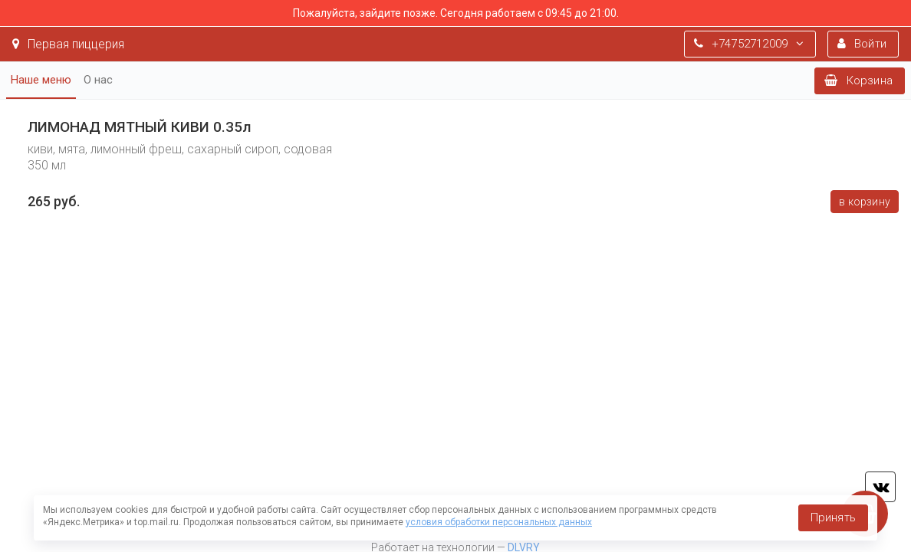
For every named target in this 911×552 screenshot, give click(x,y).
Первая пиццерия (68, 44)
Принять (833, 517)
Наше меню (41, 80)
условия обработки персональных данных (499, 522)
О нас (98, 80)
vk (880, 487)
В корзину (864, 202)
